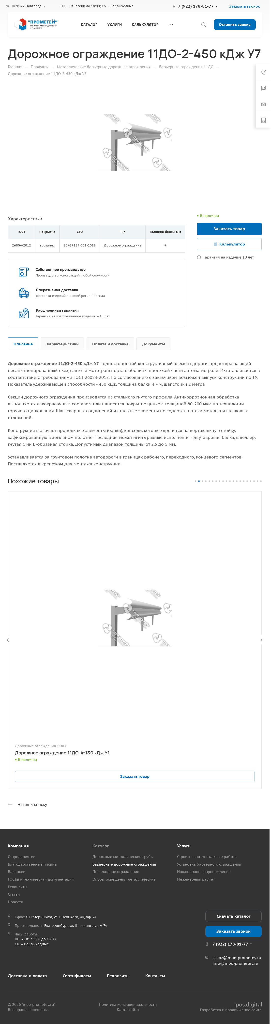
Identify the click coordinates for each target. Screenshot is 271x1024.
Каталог (100, 846)
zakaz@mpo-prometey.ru (236, 957)
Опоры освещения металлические (124, 879)
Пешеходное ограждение (115, 871)
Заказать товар (229, 228)
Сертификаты (77, 975)
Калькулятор (232, 244)
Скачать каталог (233, 916)
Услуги (184, 846)
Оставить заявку (235, 24)
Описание (23, 343)
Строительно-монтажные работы (207, 856)
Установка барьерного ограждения (209, 864)
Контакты (155, 975)
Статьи (14, 894)
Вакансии (16, 871)
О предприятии (21, 856)
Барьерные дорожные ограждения (124, 864)
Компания (18, 846)
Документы (153, 343)
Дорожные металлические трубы (123, 856)
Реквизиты (17, 887)
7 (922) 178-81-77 (196, 6)
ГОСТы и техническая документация (41, 879)
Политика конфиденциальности (128, 1004)
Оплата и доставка (110, 343)
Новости (15, 902)
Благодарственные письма (32, 864)
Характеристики (62, 343)
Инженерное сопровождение (204, 871)
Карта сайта (128, 1009)
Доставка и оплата (27, 975)
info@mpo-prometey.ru (235, 963)
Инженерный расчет (196, 879)
